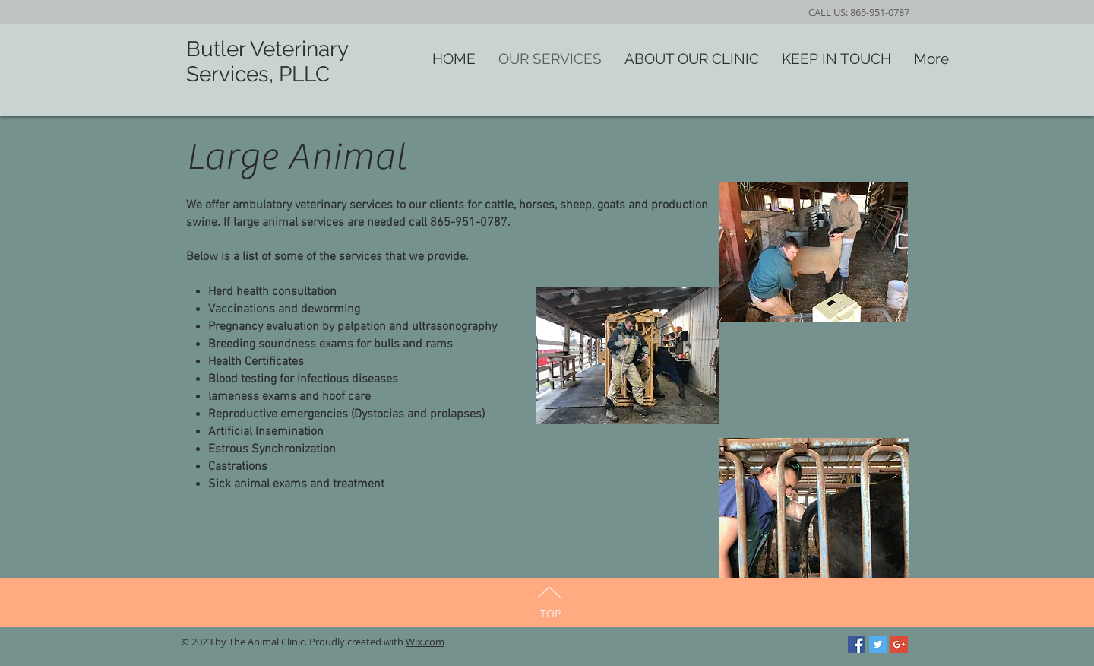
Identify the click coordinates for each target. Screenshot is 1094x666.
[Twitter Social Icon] (878, 644)
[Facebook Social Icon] (856, 644)
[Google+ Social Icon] (899, 644)
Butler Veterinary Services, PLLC (267, 61)
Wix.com (425, 642)
